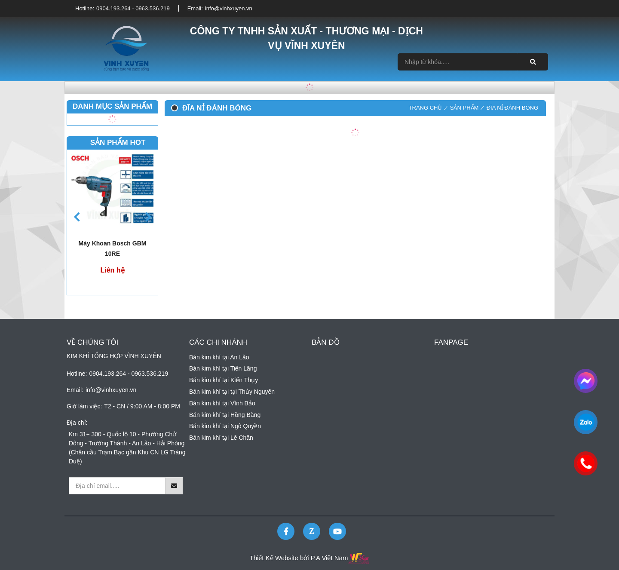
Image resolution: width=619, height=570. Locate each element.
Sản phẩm (464, 107)
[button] (148, 216)
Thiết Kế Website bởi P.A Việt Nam (299, 557)
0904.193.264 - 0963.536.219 (133, 8)
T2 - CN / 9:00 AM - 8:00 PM (142, 406)
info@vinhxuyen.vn (228, 8)
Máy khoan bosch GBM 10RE (113, 248)
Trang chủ (425, 107)
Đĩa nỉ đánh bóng (512, 107)
